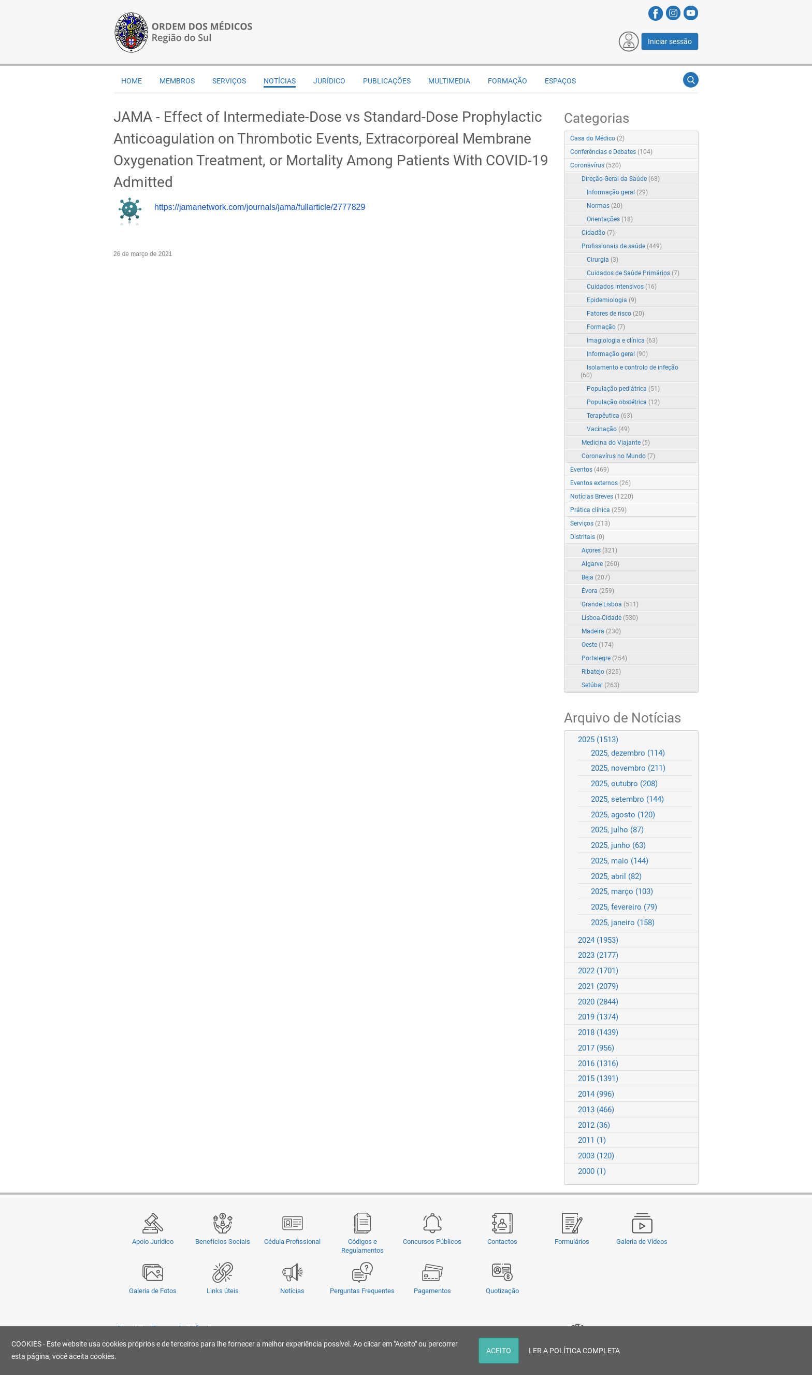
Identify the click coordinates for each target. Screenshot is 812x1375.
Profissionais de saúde (622, 246)
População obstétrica (623, 402)
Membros (177, 81)
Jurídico (329, 81)
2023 (598, 955)
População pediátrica (623, 388)
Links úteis (223, 1291)
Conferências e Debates (611, 151)
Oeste (598, 644)
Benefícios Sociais (222, 1241)
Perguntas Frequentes (362, 1291)
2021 (598, 986)
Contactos (502, 1241)
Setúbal (600, 685)
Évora (598, 590)
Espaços (560, 81)
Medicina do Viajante (616, 442)
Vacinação (608, 429)
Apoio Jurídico (152, 1241)
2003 (596, 1155)
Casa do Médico (597, 138)
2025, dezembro (628, 753)
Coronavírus (595, 165)
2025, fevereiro (624, 907)
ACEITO (498, 1350)
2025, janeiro (623, 922)
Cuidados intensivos (622, 286)
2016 (598, 1063)
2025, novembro (628, 768)
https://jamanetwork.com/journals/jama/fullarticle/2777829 (259, 207)
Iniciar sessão (670, 41)
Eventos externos (600, 483)
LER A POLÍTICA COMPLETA (574, 1350)
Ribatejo (601, 671)
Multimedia (449, 81)
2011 (592, 1140)
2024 (598, 940)
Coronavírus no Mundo (618, 456)
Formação (507, 81)
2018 (598, 1032)
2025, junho (618, 845)
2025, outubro (624, 783)
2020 (598, 1002)
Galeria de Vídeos (642, 1241)
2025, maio (619, 861)
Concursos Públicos (432, 1241)
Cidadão (598, 232)
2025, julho (617, 829)
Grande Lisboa (610, 604)
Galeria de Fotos (153, 1291)
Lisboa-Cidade (610, 617)
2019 (598, 1017)
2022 (598, 970)
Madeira (601, 631)
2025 (598, 739)
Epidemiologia (611, 300)
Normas (604, 205)
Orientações (610, 219)
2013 (596, 1109)
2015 (598, 1078)
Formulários (572, 1241)
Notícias (292, 1291)
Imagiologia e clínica (622, 340)
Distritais (587, 537)
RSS (691, 139)
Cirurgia (602, 259)
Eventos (589, 469)
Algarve (600, 564)
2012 (594, 1125)
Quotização (502, 1291)
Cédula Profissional (292, 1241)
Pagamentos (432, 1291)
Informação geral (617, 192)
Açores (599, 550)
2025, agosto (623, 814)
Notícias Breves (601, 496)
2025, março (622, 891)
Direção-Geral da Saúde (621, 178)
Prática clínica (598, 510)
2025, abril (616, 876)
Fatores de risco (615, 313)
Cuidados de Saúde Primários (633, 273)
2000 (592, 1171)
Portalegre (604, 658)
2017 (596, 1048)
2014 (596, 1094)
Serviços (229, 81)
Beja (596, 577)
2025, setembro (627, 799)
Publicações (387, 81)
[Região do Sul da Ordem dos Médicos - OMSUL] (183, 31)
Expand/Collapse (679, 166)
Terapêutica (609, 415)
